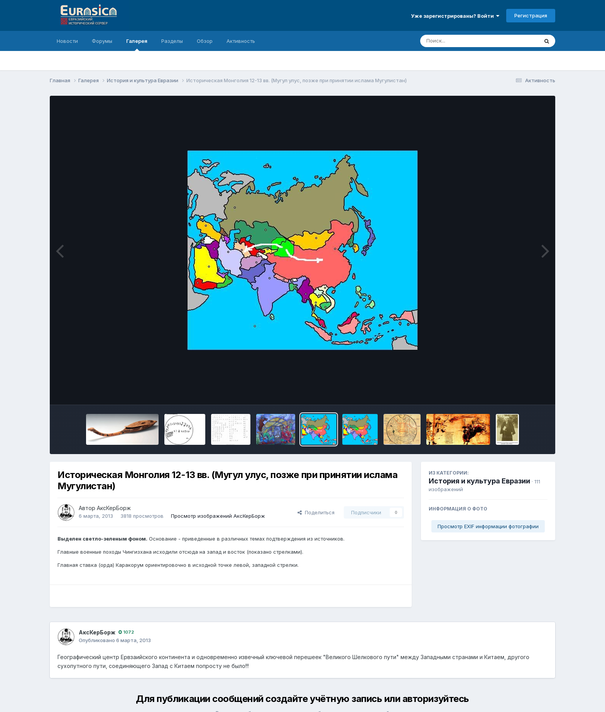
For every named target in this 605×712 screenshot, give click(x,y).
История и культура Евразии (479, 481)
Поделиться (316, 512)
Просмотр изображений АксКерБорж (218, 516)
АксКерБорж (114, 508)
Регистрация (530, 15)
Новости (67, 41)
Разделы (172, 41)
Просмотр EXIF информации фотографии (488, 526)
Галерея (136, 44)
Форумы (102, 41)
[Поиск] (464, 41)
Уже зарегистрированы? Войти (455, 16)
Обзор (205, 41)
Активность (240, 41)
